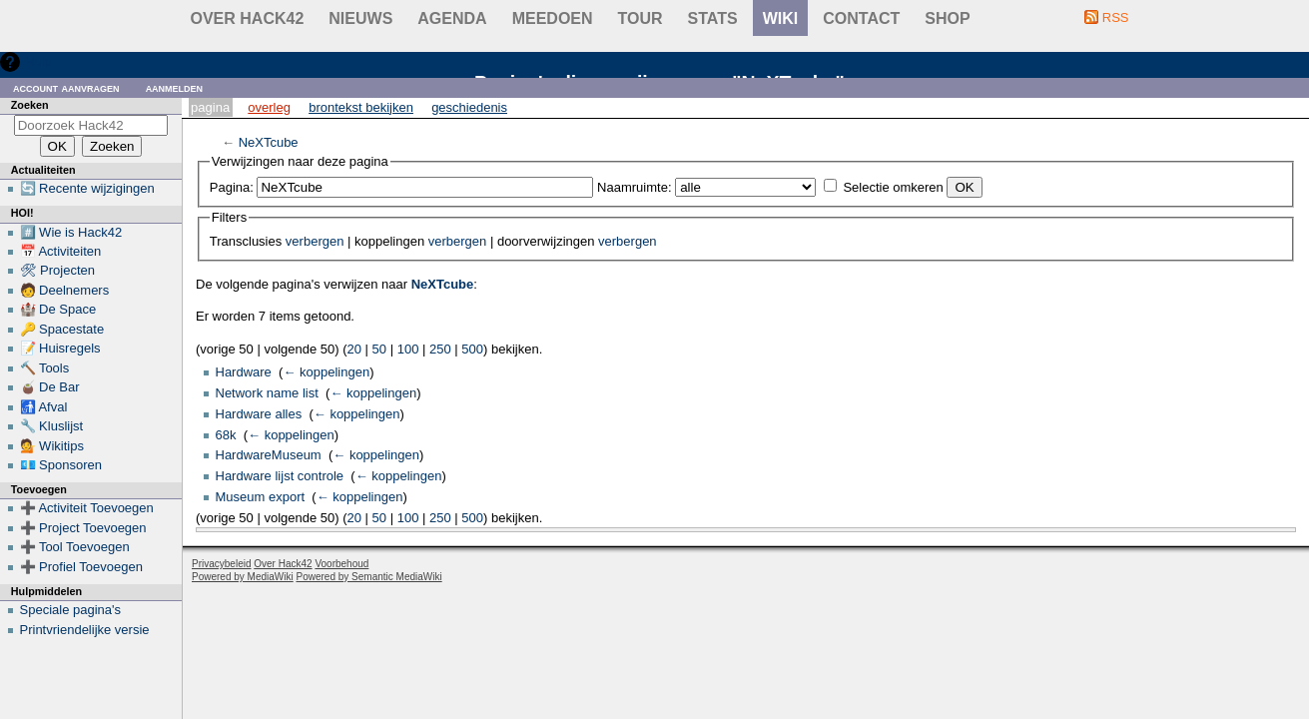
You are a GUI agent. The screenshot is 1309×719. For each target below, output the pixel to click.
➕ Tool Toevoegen (75, 546)
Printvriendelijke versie (85, 629)
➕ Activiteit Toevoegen (87, 507)
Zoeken (30, 105)
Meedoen (552, 18)
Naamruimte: (634, 187)
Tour (640, 18)
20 (354, 349)
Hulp (38, 61)
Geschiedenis (469, 107)
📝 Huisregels (60, 348)
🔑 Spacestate (62, 329)
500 (472, 349)
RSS (1115, 17)
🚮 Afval (44, 406)
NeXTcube (269, 142)
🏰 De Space (58, 309)
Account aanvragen (66, 87)
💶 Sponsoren (61, 464)
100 (408, 349)
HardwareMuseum (269, 454)
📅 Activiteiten (61, 251)
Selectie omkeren (893, 187)
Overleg (269, 107)
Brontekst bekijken (361, 107)
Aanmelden (175, 87)
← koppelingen (326, 371)
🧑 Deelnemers (65, 290)
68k (226, 434)
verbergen (315, 241)
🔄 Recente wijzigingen (87, 188)
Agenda (451, 18)
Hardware (244, 371)
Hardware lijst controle (280, 475)
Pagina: (232, 187)
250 (440, 349)
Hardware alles (259, 413)
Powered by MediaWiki (243, 576)
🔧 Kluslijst (52, 425)
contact (861, 18)
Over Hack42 (248, 18)
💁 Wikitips (52, 445)
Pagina (210, 107)
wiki (781, 18)
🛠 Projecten (58, 270)
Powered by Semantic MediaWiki (369, 576)
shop (947, 18)
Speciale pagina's (71, 609)
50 (379, 349)
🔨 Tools (45, 367)
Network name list (267, 392)
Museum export (261, 496)
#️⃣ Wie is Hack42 (71, 232)
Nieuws (360, 18)
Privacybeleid (221, 563)
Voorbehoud (341, 563)
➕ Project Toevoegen (83, 527)
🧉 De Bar (50, 386)
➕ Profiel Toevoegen (81, 566)
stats (713, 18)
